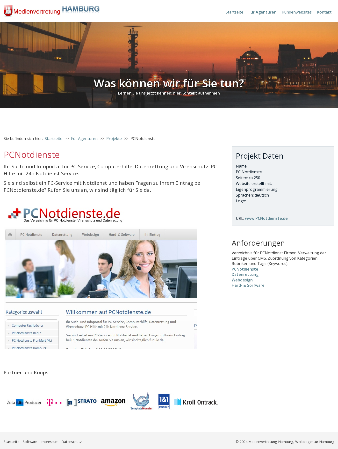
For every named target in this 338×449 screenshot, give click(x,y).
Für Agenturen (262, 12)
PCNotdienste (245, 269)
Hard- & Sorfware (248, 285)
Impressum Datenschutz (61, 441)
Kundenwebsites (297, 12)
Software (30, 441)
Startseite (234, 12)
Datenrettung (245, 274)
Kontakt (324, 12)
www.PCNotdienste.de (266, 218)
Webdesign (242, 280)
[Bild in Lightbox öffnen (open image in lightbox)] (100, 276)
